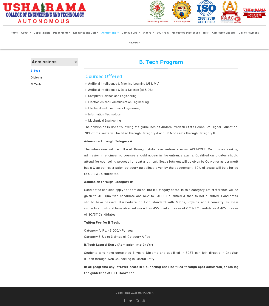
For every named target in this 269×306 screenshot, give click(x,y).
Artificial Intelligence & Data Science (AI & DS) (120, 90)
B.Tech (35, 70)
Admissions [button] (109, 32)
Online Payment (249, 32)
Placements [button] (60, 32)
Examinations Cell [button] (85, 32)
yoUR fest (163, 32)
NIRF (206, 32)
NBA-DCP (135, 42)
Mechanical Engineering (104, 120)
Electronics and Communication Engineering (118, 102)
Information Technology (104, 114)
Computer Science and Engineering (112, 96)
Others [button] (147, 32)
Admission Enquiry (224, 32)
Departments (42, 32)
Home (14, 32)
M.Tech (36, 84)
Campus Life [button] (130, 32)
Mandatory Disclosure (186, 32)
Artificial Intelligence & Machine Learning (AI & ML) (123, 83)
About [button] (25, 32)
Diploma (36, 77)
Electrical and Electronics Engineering (114, 108)
